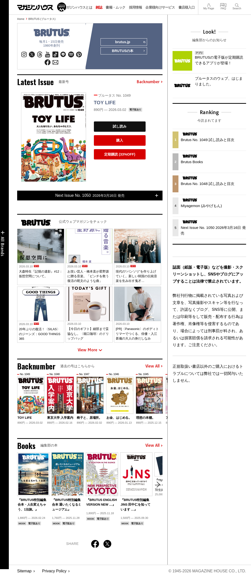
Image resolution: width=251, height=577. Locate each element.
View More (90, 350)
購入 (119, 140)
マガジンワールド (41, 7)
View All (154, 366)
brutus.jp (130, 42)
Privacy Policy (54, 571)
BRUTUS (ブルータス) (42, 18)
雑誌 (99, 7)
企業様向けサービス (160, 7)
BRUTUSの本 (128, 51)
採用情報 (135, 7)
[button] (158, 398)
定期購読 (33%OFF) (119, 154)
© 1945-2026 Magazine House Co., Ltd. (207, 571)
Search (237, 4)
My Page (208, 4)
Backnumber (150, 82)
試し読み (119, 127)
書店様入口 (186, 7)
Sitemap (24, 571)
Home (20, 18)
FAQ (223, 4)
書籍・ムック (115, 7)
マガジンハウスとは (77, 7)
